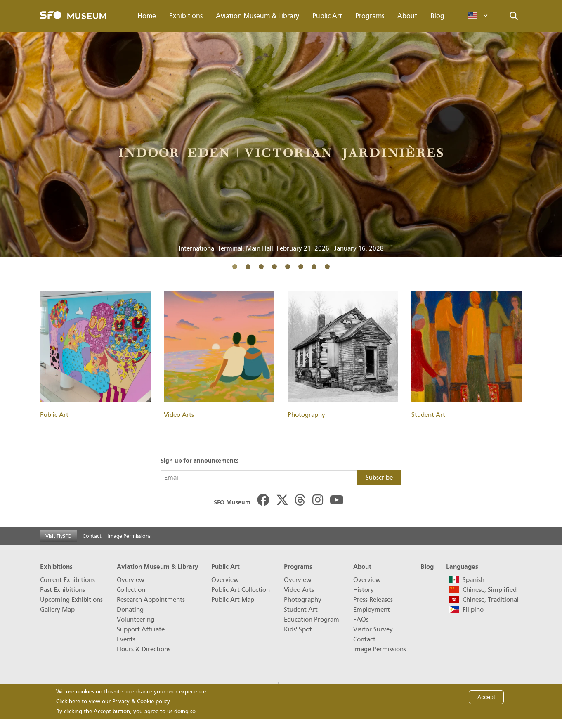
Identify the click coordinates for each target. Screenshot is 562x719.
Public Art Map (232, 599)
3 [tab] (261, 267)
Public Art (327, 16)
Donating (130, 609)
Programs (369, 16)
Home (146, 16)
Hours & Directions (143, 649)
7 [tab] (314, 267)
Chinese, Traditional (491, 599)
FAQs (360, 619)
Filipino (473, 609)
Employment (371, 609)
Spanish (473, 580)
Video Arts (299, 590)
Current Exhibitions (67, 580)
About (407, 16)
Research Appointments (151, 599)
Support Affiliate (141, 629)
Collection (131, 590)
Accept (486, 697)
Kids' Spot (298, 629)
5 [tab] (288, 267)
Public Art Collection (240, 590)
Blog (437, 16)
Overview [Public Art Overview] (225, 580)
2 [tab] (248, 267)
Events (126, 639)
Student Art (301, 609)
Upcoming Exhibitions (71, 599)
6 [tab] (301, 267)
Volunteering (135, 619)
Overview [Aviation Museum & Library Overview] (130, 580)
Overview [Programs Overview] (298, 580)
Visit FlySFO (58, 536)
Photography (302, 599)
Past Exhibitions (62, 590)
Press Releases (373, 599)
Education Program (311, 619)
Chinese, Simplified (490, 590)
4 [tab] (274, 267)
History (363, 590)
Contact (92, 536)
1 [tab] (235, 267)
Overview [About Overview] (367, 580)
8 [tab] (327, 267)
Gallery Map (57, 609)
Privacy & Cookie (133, 701)
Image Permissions (129, 536)
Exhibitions (186, 16)
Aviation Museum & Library (257, 16)
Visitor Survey (373, 629)
